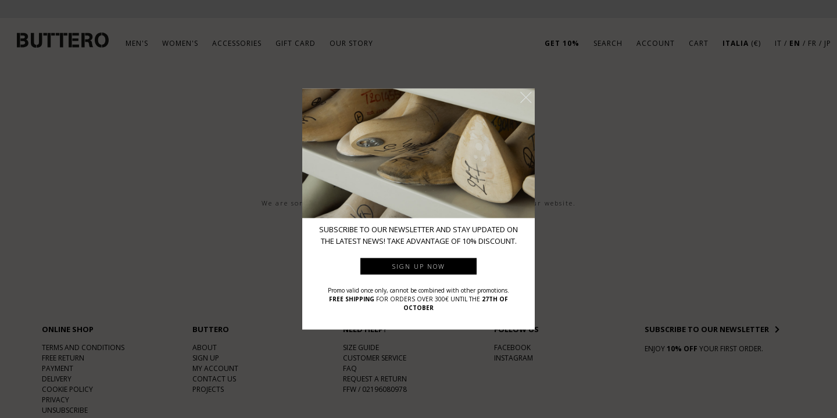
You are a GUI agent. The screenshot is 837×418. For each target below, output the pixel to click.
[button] (526, 97)
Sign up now (418, 265)
